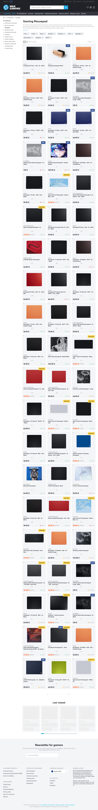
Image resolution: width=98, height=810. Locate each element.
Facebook (52, 780)
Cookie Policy (7, 784)
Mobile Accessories (51, 13)
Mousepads (29, 783)
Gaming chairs (30, 778)
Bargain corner (75, 13)
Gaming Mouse (30, 771)
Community (77, 1)
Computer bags (8, 48)
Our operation (43, 804)
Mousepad (17, 17)
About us (5, 787)
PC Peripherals (21, 13)
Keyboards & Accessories (11, 23)
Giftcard (69, 1)
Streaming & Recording (10, 32)
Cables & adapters (9, 39)
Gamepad (7, 34)
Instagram (52, 785)
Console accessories (32, 776)
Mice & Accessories (9, 25)
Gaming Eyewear (9, 46)
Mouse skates (30, 773)
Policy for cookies (60, 804)
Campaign (7, 13)
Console (30, 13)
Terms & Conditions (8, 776)
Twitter (52, 783)
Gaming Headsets (31, 780)
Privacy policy (7, 791)
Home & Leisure (64, 13)
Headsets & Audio (9, 30)
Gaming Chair (39, 13)
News (13, 13)
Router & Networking (10, 41)
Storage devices (9, 36)
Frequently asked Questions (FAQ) (12, 773)
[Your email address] (42, 755)
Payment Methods (8, 789)
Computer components (10, 43)
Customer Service (89, 1)
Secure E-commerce (8, 794)
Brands (83, 13)
